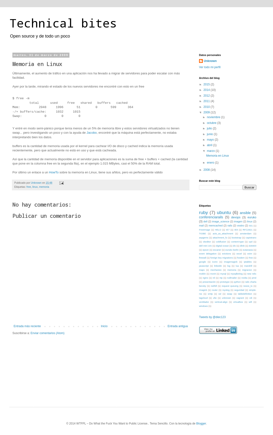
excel (239, 253)
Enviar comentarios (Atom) (47, 333)
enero (211, 162)
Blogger (201, 423)
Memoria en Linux (217, 155)
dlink (242, 245)
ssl (219, 293)
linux (35, 186)
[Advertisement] (223, 366)
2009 (207, 112)
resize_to (247, 286)
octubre (212, 123)
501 (251, 225)
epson (206, 249)
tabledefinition (245, 293)
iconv (214, 261)
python (237, 282)
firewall (202, 257)
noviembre (214, 117)
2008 (207, 169)
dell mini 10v (205, 245)
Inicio (104, 326)
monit (213, 273)
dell (205, 221)
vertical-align (221, 302)
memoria (44, 186)
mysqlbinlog (237, 273)
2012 (207, 95)
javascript (204, 265)
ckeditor (207, 241)
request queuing (230, 286)
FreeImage (204, 229)
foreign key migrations (221, 257)
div (234, 245)
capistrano (251, 237)
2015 (207, 84)
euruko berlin (232, 249)
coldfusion (221, 241)
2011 (207, 101)
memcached (216, 225)
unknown (226, 298)
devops (236, 217)
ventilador (204, 302)
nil (214, 277)
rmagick (203, 290)
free (28, 186)
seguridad (239, 290)
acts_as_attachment (223, 233)
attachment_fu (220, 237)
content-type (237, 241)
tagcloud (203, 298)
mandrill (248, 265)
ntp (220, 277)
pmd (254, 277)
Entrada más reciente (27, 326)
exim (249, 253)
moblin (202, 273)
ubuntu (224, 212)
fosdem (241, 257)
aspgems (203, 237)
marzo (211, 151)
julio (210, 128)
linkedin (218, 265)
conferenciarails (211, 217)
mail (201, 225)
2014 (207, 90)
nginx (205, 277)
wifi (250, 302)
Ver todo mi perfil (209, 67)
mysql (223, 273)
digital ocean (222, 245)
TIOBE (202, 233)
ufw (215, 298)
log (228, 265)
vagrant (240, 298)
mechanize (215, 270)
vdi (250, 298)
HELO (218, 229)
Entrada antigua (178, 326)
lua (237, 265)
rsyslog (226, 290)
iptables (248, 261)
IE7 (227, 229)
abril (210, 145)
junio (210, 134)
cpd (250, 241)
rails (229, 225)
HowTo (53, 172)
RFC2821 (247, 229)
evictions (226, 253)
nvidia (244, 277)
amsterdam (246, 233)
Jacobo (92, 132)
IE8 (236, 229)
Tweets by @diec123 (212, 317)
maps (202, 270)
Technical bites (63, 23)
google (202, 261)
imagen (238, 221)
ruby (203, 212)
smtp (210, 293)
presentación (209, 282)
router (215, 290)
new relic (251, 273)
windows (203, 306)
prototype (225, 282)
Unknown (210, 61)
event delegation (207, 253)
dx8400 (252, 245)
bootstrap (236, 237)
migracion (247, 270)
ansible (245, 213)
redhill (214, 286)
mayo (211, 139)
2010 (207, 107)
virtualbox (238, 302)
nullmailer (232, 277)
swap (229, 293)
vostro (240, 225)
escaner (217, 249)
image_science (220, 221)
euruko (251, 217)
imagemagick (231, 261)
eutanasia (248, 249)
